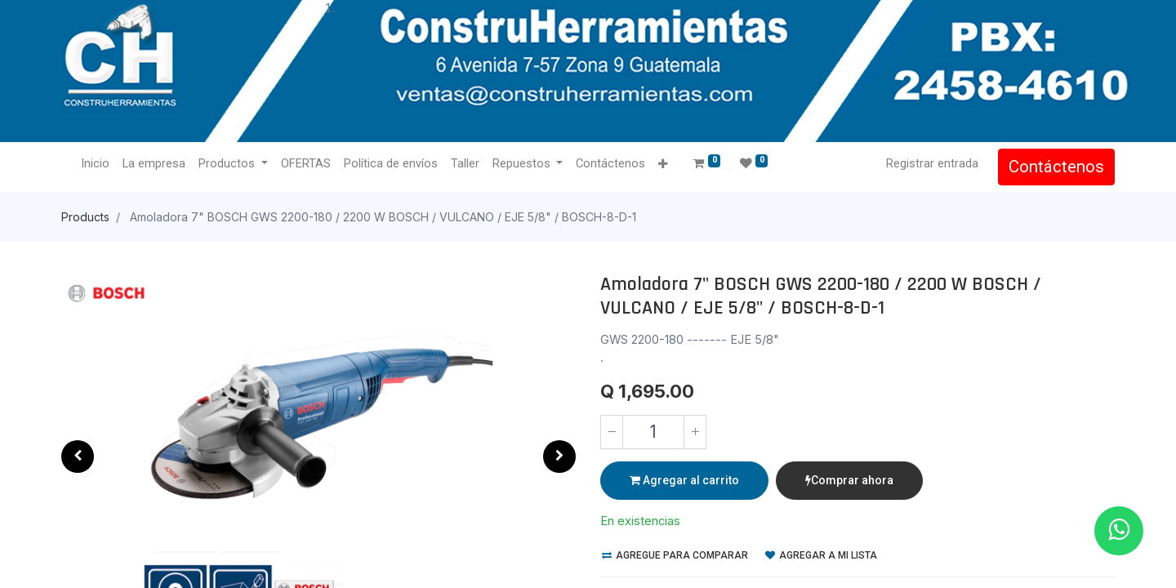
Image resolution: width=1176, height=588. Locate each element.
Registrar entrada (932, 163)
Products (85, 217)
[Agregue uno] (695, 432)
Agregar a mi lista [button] (821, 555)
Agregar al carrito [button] (684, 480)
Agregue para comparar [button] (675, 555)
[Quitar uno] (611, 432)
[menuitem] (95, 164)
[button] (663, 164)
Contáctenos (1056, 166)
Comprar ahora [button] (849, 480)
